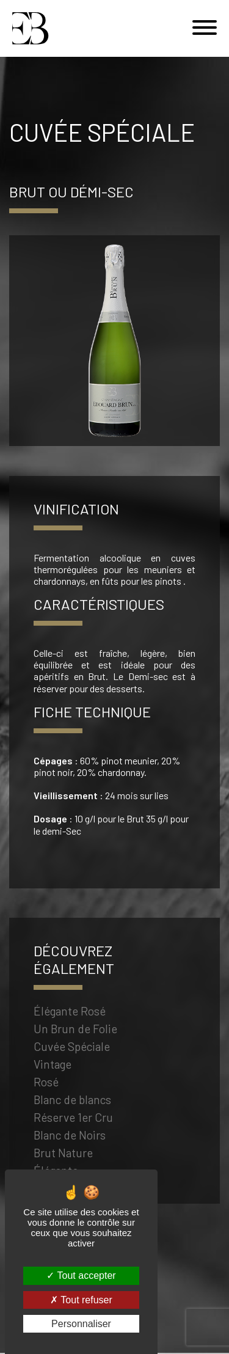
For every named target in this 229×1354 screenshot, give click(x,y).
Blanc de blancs (72, 1101)
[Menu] (204, 28)
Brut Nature (63, 1154)
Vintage (52, 1066)
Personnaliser (81, 1324)
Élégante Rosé (70, 1013)
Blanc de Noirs (70, 1137)
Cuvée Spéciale (72, 1048)
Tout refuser (81, 1300)
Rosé (46, 1084)
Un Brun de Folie (75, 1030)
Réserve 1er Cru (73, 1119)
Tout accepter (80, 1275)
